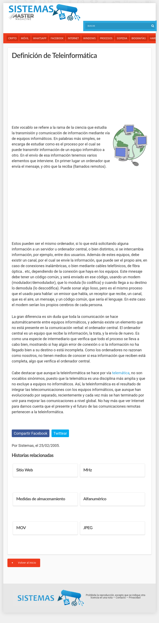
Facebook (57, 38)
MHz (87, 469)
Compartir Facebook (30, 433)
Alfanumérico (94, 498)
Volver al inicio (24, 562)
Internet (73, 38)
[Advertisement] (43, 92)
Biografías (139, 38)
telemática (120, 373)
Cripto (12, 38)
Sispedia (122, 38)
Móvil (25, 38)
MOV (21, 527)
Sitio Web (24, 469)
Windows (89, 38)
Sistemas (44, 12)
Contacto (121, 597)
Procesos (106, 38)
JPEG (87, 527)
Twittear (60, 433)
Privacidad (134, 597)
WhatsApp (40, 38)
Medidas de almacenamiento (40, 498)
